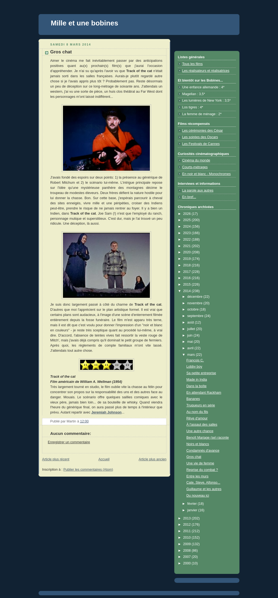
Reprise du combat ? (202, 470)
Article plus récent (55, 459)
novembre (195, 303)
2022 (187, 239)
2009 (187, 544)
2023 (187, 233)
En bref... (189, 197)
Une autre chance (200, 431)
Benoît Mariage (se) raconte (208, 437)
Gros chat (194, 457)
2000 (187, 563)
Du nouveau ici (198, 495)
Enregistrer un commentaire (69, 442)
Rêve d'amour (197, 418)
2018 (187, 265)
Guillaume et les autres (204, 489)
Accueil (104, 459)
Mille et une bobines (84, 23)
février (192, 504)
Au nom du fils (197, 412)
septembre (195, 316)
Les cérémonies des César (202, 130)
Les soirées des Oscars (200, 137)
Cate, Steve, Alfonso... (203, 482)
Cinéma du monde (196, 160)
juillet (191, 329)
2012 (187, 524)
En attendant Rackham (204, 393)
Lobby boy (194, 367)
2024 (187, 226)
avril (191, 348)
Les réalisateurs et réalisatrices (205, 71)
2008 (187, 550)
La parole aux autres (197, 190)
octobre (193, 309)
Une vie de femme (200, 463)
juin (190, 335)
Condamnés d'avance (203, 450)
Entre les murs (197, 476)
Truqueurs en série (201, 405)
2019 (187, 259)
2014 (187, 291)
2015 (187, 284)
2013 (187, 518)
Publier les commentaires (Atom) (88, 469)
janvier (192, 510)
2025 (187, 220)
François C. (195, 360)
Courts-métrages (195, 167)
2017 (187, 272)
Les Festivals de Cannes (201, 144)
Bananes (193, 399)
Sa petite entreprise (201, 373)
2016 (187, 278)
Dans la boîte (197, 386)
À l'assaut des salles (202, 424)
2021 (187, 246)
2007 (187, 557)
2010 (187, 537)
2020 (187, 252)
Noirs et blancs (198, 444)
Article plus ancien (152, 459)
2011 (187, 531)
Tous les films (192, 64)
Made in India (197, 380)
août (191, 322)
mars (191, 355)
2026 (187, 214)
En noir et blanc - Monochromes (206, 174)
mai (190, 342)
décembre (195, 297)
